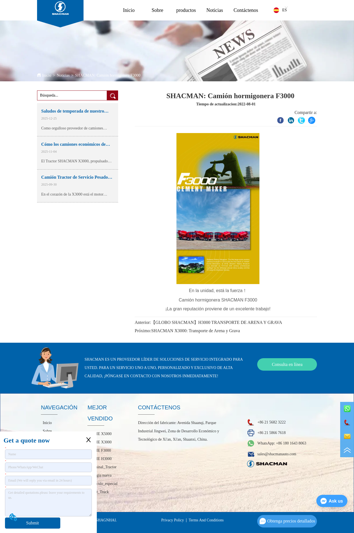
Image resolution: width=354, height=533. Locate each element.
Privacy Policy (172, 520)
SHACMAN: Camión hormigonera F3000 (107, 75)
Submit (32, 523)
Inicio (129, 10)
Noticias (214, 10)
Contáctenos (245, 10)
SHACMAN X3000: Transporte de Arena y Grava (195, 330)
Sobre (157, 10)
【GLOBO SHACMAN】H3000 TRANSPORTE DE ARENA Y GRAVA (216, 322)
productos (186, 10)
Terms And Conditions (206, 520)
